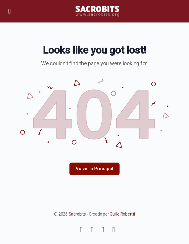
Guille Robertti (122, 214)
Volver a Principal (94, 168)
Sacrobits (77, 214)
